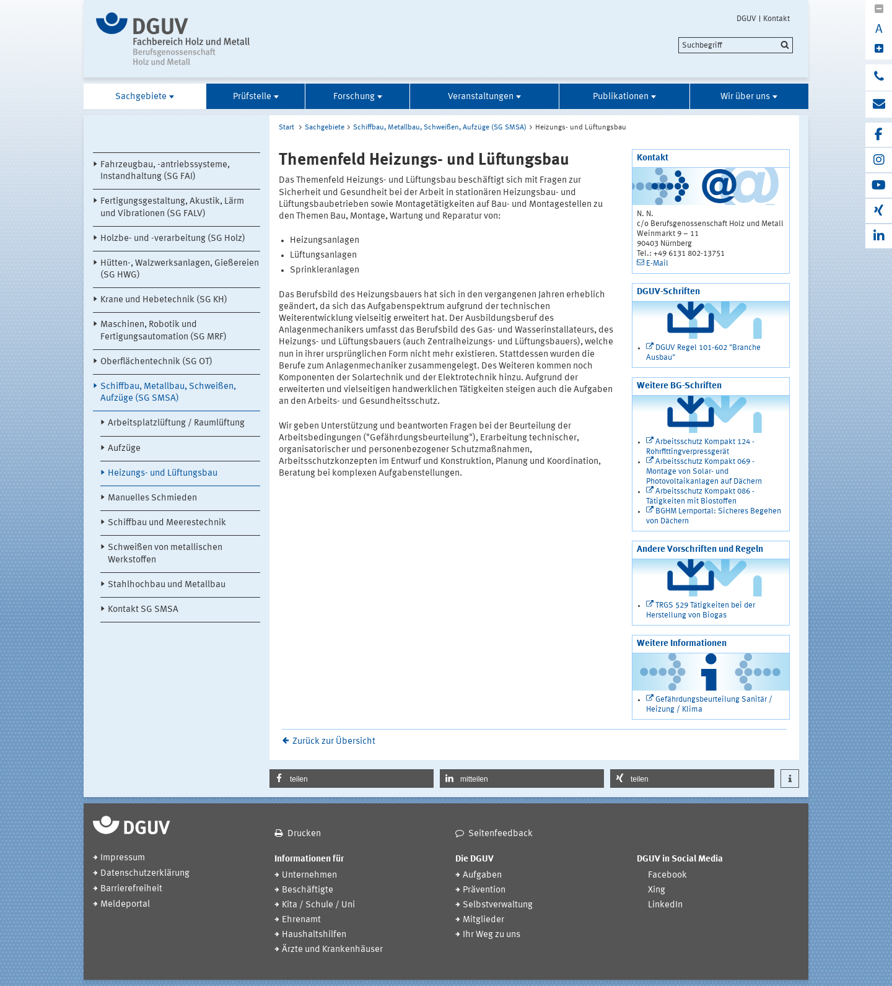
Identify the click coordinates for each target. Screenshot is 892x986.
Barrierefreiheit (131, 889)
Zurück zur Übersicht (333, 741)
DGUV (746, 18)
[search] (735, 45)
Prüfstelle (252, 97)
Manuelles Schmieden (152, 498)
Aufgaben (482, 875)
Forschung (354, 97)
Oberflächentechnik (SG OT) (156, 362)
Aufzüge (124, 448)
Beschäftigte (307, 890)
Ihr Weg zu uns (491, 935)
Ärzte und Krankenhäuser (332, 949)
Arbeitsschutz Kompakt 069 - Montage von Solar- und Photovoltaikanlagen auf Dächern (704, 472)
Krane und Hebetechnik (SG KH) (163, 300)
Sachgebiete (141, 97)
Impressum (122, 858)
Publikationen (621, 97)
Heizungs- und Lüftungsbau (162, 473)
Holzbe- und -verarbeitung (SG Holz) (172, 238)
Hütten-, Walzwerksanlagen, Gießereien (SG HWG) (179, 269)
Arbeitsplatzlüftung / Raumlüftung (176, 423)
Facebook (667, 875)
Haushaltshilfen (314, 935)
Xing (656, 890)
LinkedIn (665, 905)
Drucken (304, 834)
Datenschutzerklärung (145, 873)
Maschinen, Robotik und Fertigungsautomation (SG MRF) (163, 330)
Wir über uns (745, 97)
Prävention (484, 890)
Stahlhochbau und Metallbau (166, 585)
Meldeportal (125, 904)
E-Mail (657, 264)
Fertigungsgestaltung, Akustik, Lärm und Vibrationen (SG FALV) (172, 207)
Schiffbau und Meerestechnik (167, 523)
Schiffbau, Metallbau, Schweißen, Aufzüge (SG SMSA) (168, 392)
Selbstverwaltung (498, 905)
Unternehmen (309, 875)
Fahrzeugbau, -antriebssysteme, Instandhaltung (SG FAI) (165, 170)
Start (286, 127)
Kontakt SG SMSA (143, 609)
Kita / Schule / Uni (318, 905)
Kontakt (776, 18)
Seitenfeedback (500, 834)
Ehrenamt (301, 920)
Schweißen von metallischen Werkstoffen (165, 553)
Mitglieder (483, 920)
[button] (351, 778)
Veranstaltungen (481, 97)
